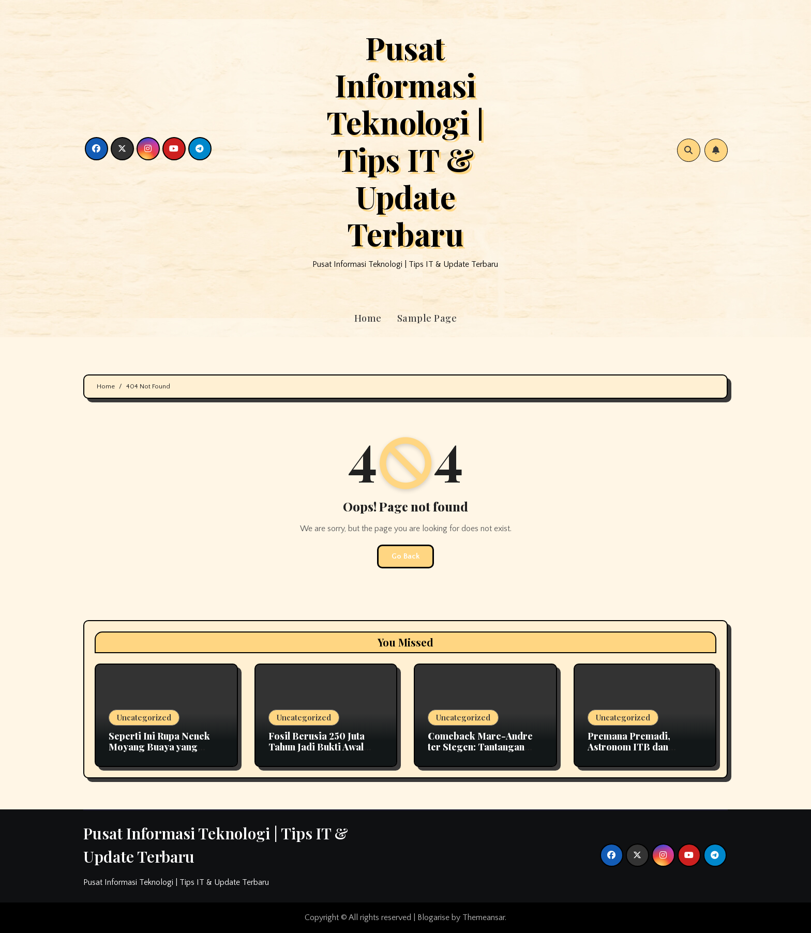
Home (368, 318)
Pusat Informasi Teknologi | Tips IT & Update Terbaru (405, 140)
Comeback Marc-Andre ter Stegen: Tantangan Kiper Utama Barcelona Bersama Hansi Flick (480, 753)
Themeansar (483, 917)
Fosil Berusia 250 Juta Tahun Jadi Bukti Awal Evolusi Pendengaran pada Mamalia (316, 753)
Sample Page (427, 318)
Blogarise (433, 917)
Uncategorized (144, 717)
